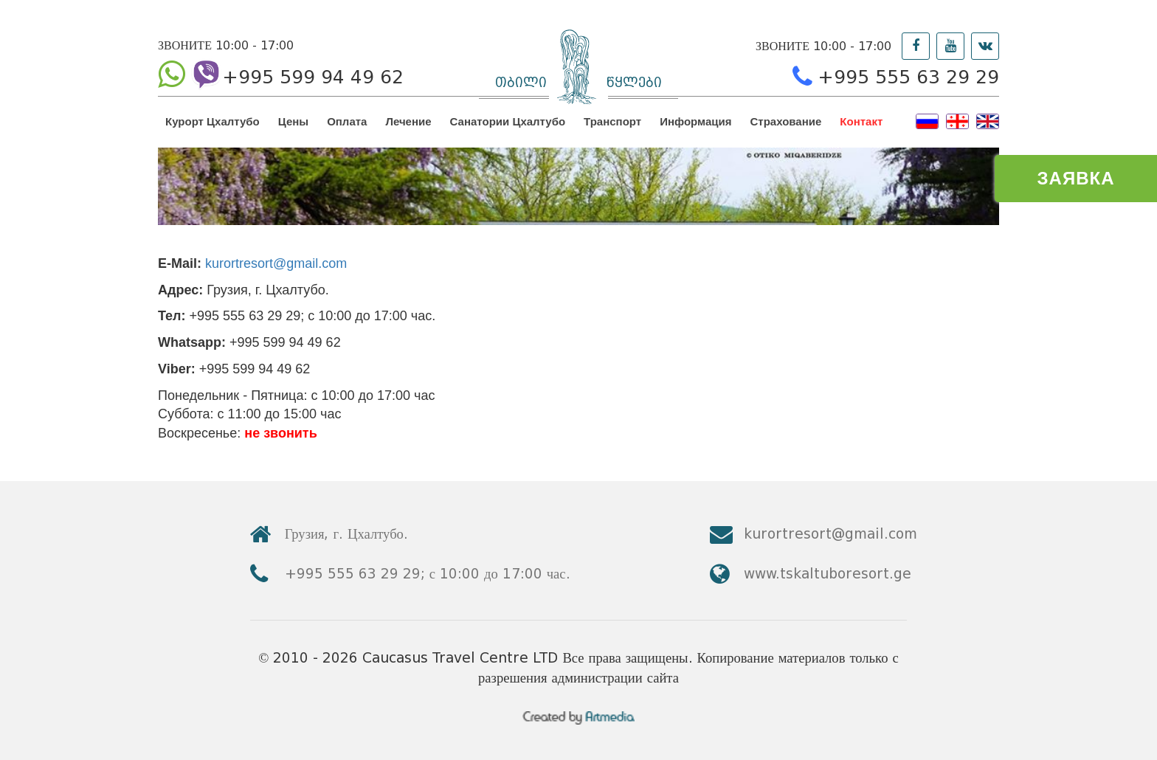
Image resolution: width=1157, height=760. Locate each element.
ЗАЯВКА (1076, 178)
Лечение (408, 121)
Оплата (347, 121)
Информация (695, 121)
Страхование (786, 121)
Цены (293, 121)
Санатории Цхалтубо (508, 121)
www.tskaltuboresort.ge (827, 573)
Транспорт (612, 121)
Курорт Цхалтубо (212, 121)
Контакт (861, 121)
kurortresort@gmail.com (276, 263)
